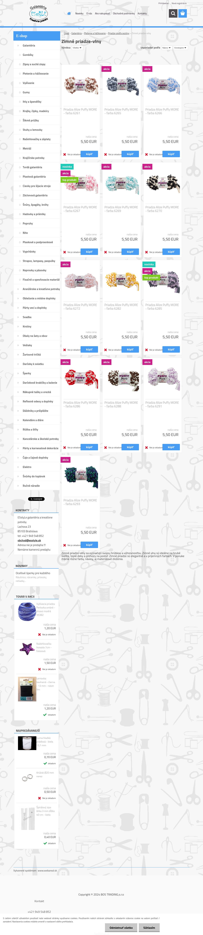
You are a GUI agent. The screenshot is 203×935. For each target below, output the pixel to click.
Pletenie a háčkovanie (95, 33)
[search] (173, 13)
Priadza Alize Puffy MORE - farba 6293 (80, 502)
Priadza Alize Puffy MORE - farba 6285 (162, 306)
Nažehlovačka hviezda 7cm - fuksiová (44, 647)
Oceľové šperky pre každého (33, 573)
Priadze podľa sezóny (118, 33)
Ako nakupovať (102, 13)
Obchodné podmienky (124, 13)
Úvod (66, 33)
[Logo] (38, 13)
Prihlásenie (163, 3)
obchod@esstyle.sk (29, 540)
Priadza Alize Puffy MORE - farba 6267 (80, 209)
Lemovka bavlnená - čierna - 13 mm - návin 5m (45, 684)
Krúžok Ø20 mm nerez (45, 774)
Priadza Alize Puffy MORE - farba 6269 (121, 209)
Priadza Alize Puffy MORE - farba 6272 (80, 306)
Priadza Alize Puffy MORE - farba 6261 (80, 111)
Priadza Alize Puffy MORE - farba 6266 (162, 111)
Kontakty (142, 13)
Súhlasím (149, 927)
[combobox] (167, 48)
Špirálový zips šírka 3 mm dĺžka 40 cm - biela (45, 811)
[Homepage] (68, 13)
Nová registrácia (179, 3)
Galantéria (76, 33)
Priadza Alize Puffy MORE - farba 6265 (121, 111)
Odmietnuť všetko (121, 927)
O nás (89, 13)
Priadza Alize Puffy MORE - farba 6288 (121, 404)
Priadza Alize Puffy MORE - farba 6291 (162, 404)
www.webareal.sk (47, 870)
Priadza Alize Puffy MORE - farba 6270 (162, 209)
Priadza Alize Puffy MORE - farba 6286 (80, 404)
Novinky (79, 13)
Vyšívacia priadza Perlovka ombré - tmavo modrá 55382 (45, 609)
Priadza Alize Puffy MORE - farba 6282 (121, 306)
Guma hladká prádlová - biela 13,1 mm (44, 741)
